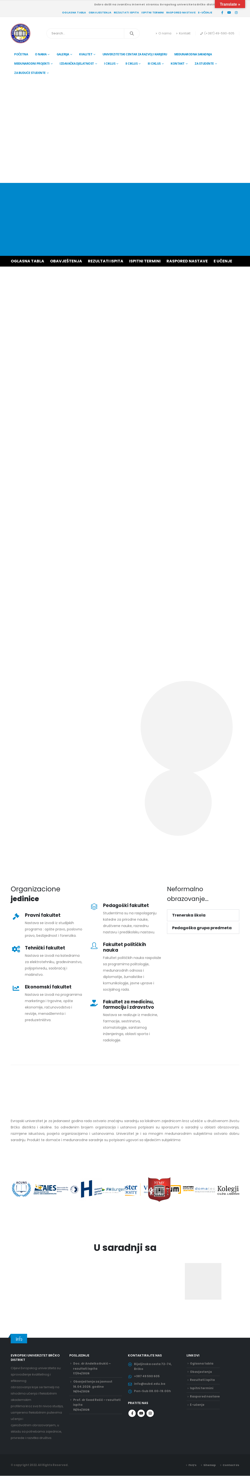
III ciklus (154, 63)
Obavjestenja (100, 12)
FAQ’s (190, 1465)
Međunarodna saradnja (193, 54)
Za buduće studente (30, 73)
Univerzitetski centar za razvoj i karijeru (135, 54)
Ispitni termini (152, 12)
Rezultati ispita (126, 12)
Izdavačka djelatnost (77, 63)
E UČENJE (223, 261)
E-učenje (205, 12)
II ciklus (131, 63)
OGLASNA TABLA (27, 261)
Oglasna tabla (74, 12)
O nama (163, 33)
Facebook (132, 1417)
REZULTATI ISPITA (105, 261)
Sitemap (208, 1465)
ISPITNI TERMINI (145, 261)
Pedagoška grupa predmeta (202, 928)
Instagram (150, 1417)
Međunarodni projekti (32, 63)
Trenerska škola (189, 915)
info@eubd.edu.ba (150, 1387)
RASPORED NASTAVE (187, 261)
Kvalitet (85, 54)
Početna (21, 54)
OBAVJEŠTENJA (66, 261)
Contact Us (230, 1465)
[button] (203, 915)
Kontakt (183, 33)
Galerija (63, 54)
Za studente (204, 63)
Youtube (141, 1417)
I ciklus (109, 63)
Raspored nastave (181, 12)
